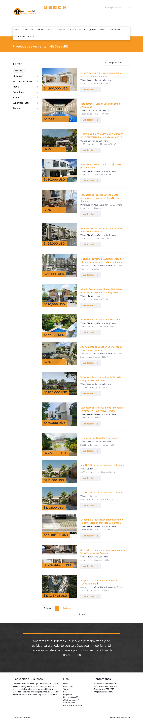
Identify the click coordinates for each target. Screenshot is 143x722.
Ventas (40, 30)
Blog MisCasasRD (78, 30)
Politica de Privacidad (24, 36)
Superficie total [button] (25, 103)
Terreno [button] (25, 108)
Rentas (50, 30)
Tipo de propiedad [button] (25, 81)
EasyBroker (125, 717)
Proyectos (61, 30)
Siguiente (67, 608)
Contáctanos (114, 30)
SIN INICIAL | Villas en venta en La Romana (102, 465)
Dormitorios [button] (25, 92)
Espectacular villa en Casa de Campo (99, 438)
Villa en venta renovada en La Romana (100, 319)
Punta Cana (28, 30)
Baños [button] (25, 97)
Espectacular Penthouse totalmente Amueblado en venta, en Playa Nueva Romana (99, 198)
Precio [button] (25, 87)
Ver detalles (88, 89)
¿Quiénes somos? (97, 30)
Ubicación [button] (25, 76)
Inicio (16, 30)
